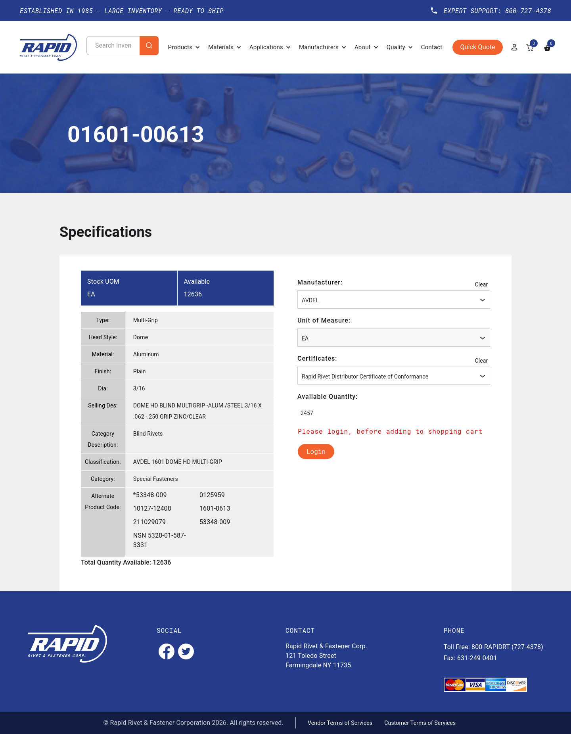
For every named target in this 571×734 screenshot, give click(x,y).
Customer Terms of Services (420, 723)
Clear (481, 284)
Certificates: (317, 358)
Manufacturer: (320, 282)
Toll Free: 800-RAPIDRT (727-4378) (493, 647)
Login (316, 451)
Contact (432, 47)
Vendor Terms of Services (340, 723)
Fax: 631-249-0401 (470, 658)
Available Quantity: (327, 396)
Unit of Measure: (324, 320)
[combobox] (393, 299)
